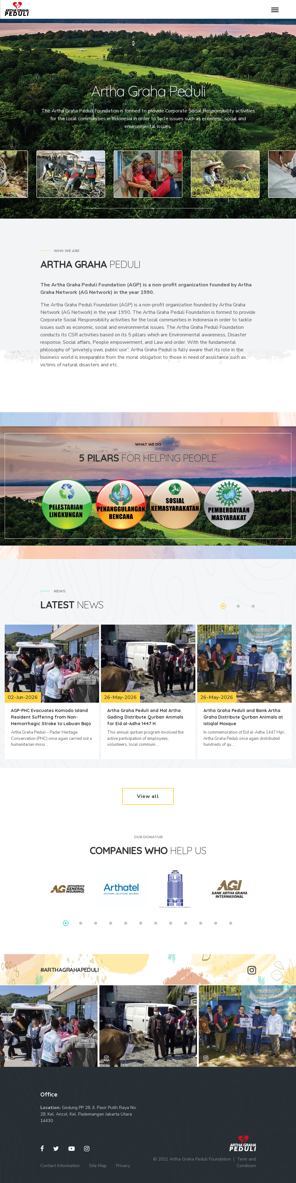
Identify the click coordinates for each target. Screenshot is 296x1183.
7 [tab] (155, 923)
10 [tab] (200, 923)
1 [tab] (223, 606)
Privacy (123, 1166)
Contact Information (60, 1166)
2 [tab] (238, 606)
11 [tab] (215, 923)
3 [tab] (253, 606)
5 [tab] (125, 923)
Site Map (98, 1166)
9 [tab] (185, 923)
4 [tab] (110, 923)
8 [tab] (170, 923)
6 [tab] (140, 923)
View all (148, 796)
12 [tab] (230, 923)
